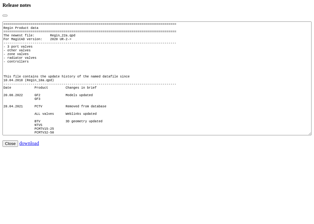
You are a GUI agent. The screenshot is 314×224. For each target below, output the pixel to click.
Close (10, 162)
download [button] (29, 162)
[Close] (4, 15)
